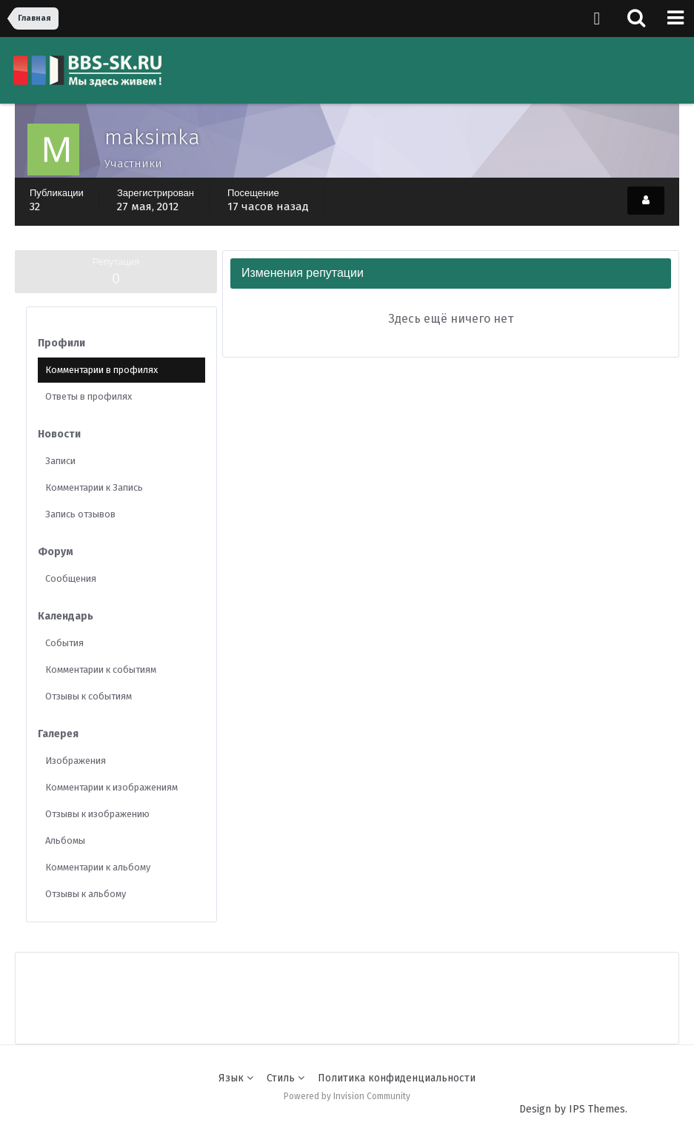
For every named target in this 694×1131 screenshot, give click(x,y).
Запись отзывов (80, 514)
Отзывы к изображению (97, 813)
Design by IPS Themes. (573, 1109)
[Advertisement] (347, 986)
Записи (60, 460)
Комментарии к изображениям (111, 787)
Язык (235, 1078)
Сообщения (70, 578)
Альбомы (65, 840)
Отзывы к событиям (88, 696)
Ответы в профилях (88, 396)
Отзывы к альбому (85, 893)
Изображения (75, 760)
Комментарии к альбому (97, 867)
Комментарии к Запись (94, 487)
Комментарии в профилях (101, 369)
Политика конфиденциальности (397, 1078)
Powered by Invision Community (347, 1096)
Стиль (285, 1078)
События (64, 642)
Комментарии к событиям (100, 669)
